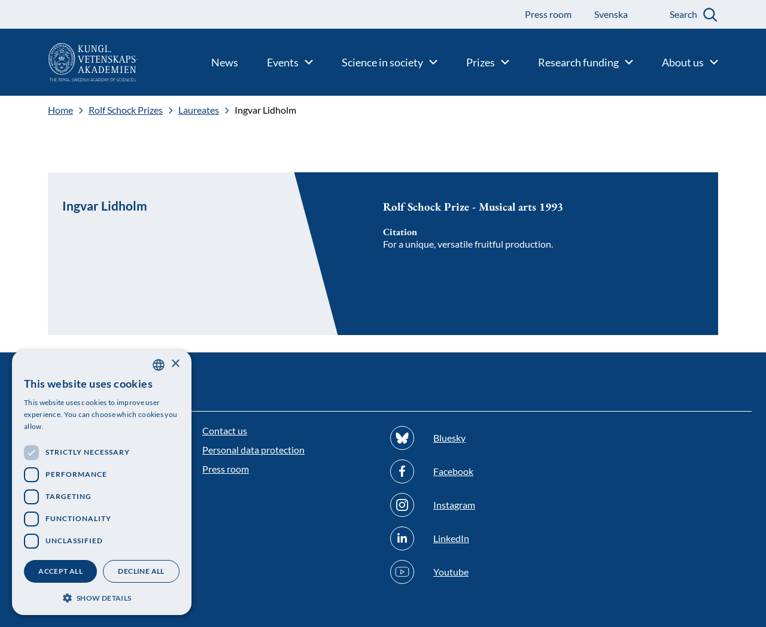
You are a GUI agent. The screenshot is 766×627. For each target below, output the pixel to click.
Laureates (198, 110)
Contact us (224, 430)
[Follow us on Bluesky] (477, 438)
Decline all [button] (141, 571)
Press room (225, 468)
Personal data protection (253, 449)
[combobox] (159, 365)
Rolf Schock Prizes (126, 110)
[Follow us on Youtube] (477, 572)
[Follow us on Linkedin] (477, 538)
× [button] (175, 364)
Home (60, 110)
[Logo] (69, 62)
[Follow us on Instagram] (477, 505)
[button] (102, 597)
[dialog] (102, 482)
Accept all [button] (60, 571)
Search (683, 14)
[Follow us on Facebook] (477, 471)
